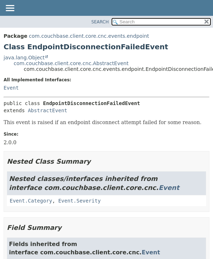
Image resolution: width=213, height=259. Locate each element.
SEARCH (100, 21)
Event (11, 88)
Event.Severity (79, 201)
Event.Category (31, 201)
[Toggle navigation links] (10, 9)
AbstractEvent (47, 110)
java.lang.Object (24, 57)
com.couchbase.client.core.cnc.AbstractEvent (71, 63)
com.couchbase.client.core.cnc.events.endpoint (89, 36)
